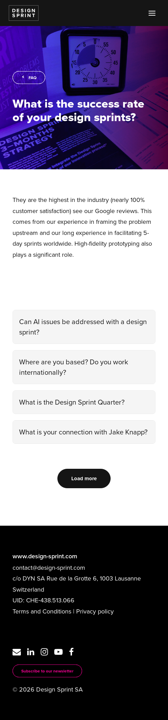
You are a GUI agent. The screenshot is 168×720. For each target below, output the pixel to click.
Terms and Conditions (42, 611)
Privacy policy (95, 611)
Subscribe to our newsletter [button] (47, 671)
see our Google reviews (105, 210)
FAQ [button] (29, 78)
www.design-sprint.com (45, 556)
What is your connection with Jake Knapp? (83, 432)
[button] (152, 13)
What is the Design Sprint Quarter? (72, 402)
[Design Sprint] (24, 13)
